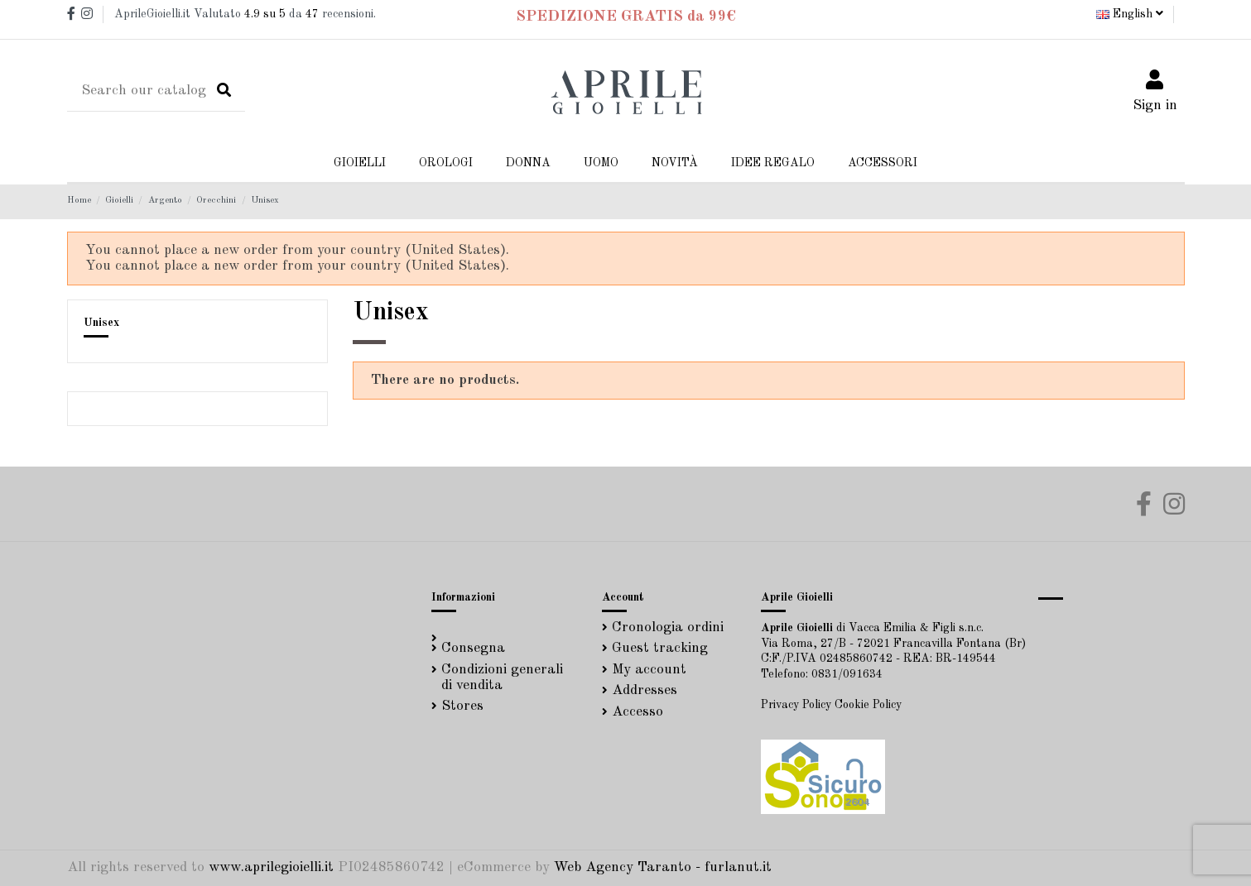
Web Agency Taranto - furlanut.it (663, 867)
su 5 (265, 14)
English (1129, 14)
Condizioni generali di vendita (502, 677)
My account (649, 670)
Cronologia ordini (668, 627)
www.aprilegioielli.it (271, 867)
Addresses (644, 690)
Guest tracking (660, 648)
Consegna (473, 648)
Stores (462, 706)
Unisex (101, 322)
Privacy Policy (796, 705)
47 (312, 14)
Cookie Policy (868, 705)
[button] (528, 163)
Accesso (637, 712)
